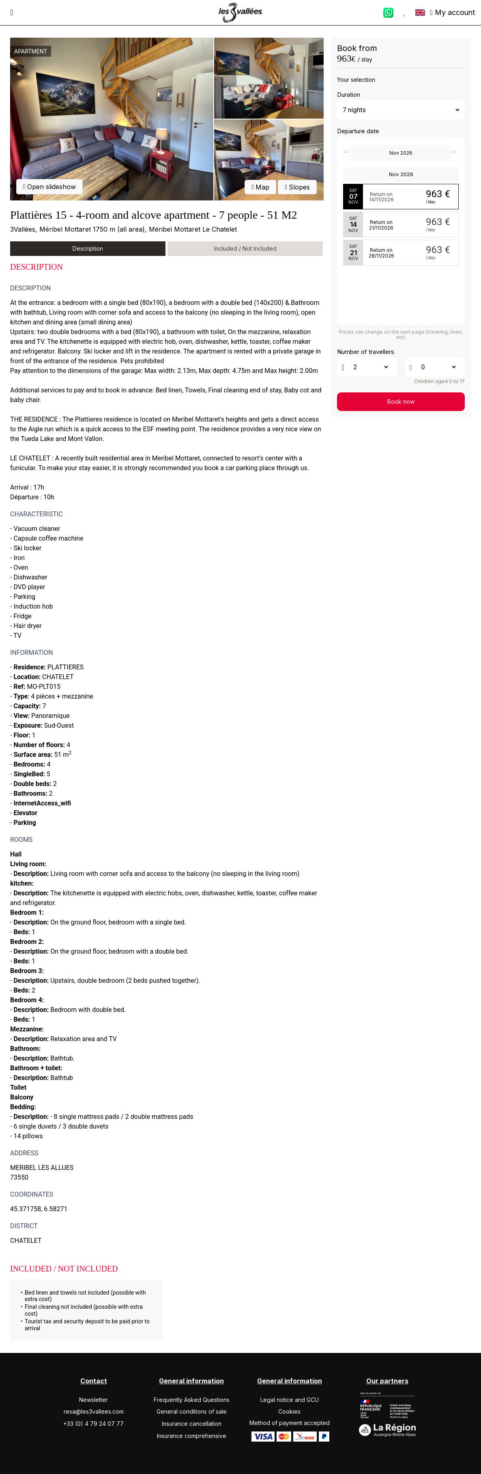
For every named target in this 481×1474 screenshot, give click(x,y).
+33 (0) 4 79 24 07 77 (93, 1423)
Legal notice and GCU (289, 1399)
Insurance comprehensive (191, 1435)
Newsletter (93, 1399)
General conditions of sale (192, 1411)
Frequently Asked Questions (192, 1399)
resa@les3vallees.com (94, 1411)
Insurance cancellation (191, 1423)
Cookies (289, 1411)
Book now (400, 401)
